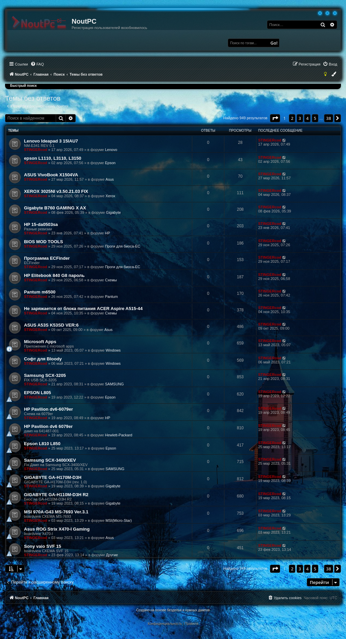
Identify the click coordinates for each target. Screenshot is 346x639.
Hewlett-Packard (118, 435)
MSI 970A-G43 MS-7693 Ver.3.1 (56, 511)
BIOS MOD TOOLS (43, 241)
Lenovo (111, 150)
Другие (112, 555)
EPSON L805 (37, 392)
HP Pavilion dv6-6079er (48, 409)
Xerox (110, 196)
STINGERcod (35, 150)
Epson (110, 163)
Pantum (111, 297)
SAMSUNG (114, 384)
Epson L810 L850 (42, 443)
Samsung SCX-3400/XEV (50, 460)
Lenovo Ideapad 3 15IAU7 (51, 141)
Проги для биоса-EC (122, 246)
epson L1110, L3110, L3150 (52, 158)
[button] (275, 118)
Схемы (111, 280)
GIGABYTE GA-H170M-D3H (52, 477)
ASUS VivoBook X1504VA (51, 174)
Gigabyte (113, 212)
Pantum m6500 (39, 292)
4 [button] (307, 118)
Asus (109, 179)
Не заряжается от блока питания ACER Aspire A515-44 (83, 308)
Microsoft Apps (40, 341)
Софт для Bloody (43, 358)
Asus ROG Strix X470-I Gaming (57, 529)
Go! (273, 43)
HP (107, 233)
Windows (113, 350)
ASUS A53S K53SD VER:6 (51, 325)
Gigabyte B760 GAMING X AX (55, 207)
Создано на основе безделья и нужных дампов (173, 610)
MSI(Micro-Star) (118, 520)
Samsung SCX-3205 (45, 375)
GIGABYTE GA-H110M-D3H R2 (56, 494)
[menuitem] (37, 64)
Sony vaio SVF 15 (42, 546)
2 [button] (292, 118)
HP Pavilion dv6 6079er (48, 426)
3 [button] (300, 118)
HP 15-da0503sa (41, 224)
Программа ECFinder (47, 258)
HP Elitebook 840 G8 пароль (54, 275)
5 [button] (315, 118)
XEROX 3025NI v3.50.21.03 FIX (56, 191)
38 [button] (328, 118)
